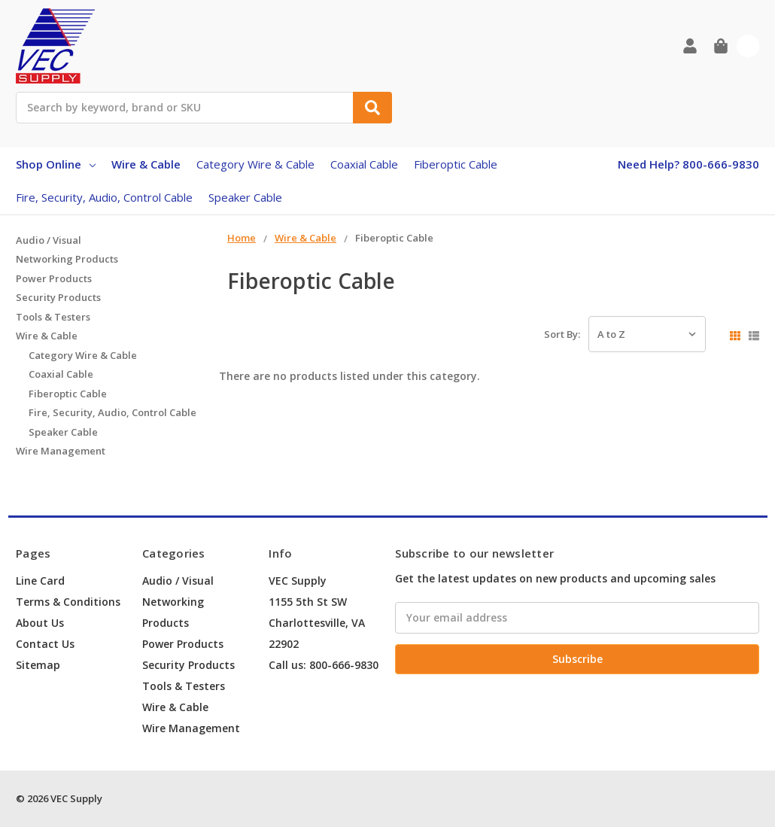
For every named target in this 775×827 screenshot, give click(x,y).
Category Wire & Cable (255, 164)
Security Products (58, 297)
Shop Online (56, 164)
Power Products (54, 278)
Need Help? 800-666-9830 (688, 164)
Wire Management (60, 451)
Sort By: (562, 334)
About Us (40, 623)
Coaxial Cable (364, 164)
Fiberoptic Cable (455, 164)
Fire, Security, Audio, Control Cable (104, 197)
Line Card (40, 580)
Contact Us (45, 644)
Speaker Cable (245, 197)
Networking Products (67, 259)
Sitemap (38, 665)
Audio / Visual (48, 240)
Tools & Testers (53, 317)
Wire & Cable (146, 164)
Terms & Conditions (68, 601)
